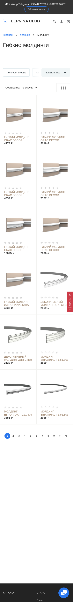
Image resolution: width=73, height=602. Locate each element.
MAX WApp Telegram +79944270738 (25, 4)
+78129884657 (57, 4)
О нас (40, 600)
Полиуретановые (16, 72)
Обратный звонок (36, 9)
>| (66, 435)
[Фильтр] (70, 302)
